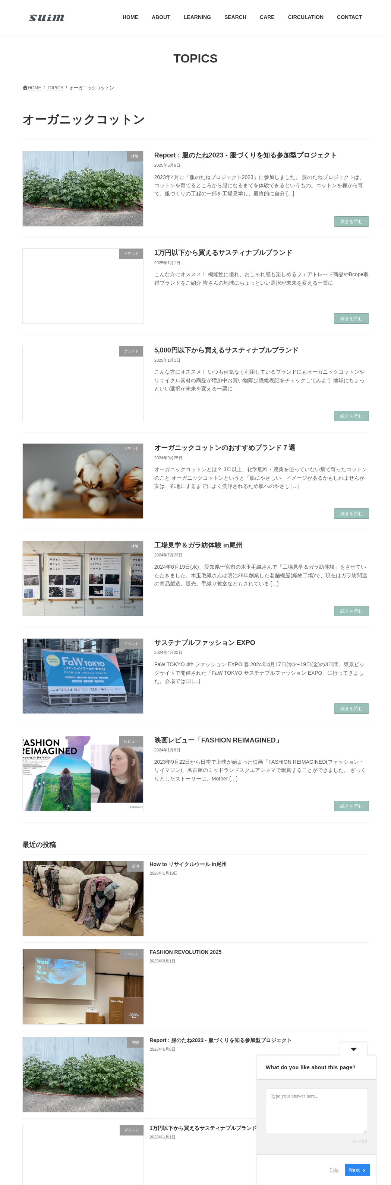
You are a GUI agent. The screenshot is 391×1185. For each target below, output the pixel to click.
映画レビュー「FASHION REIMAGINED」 (218, 740)
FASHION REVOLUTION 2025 (185, 952)
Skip (334, 1170)
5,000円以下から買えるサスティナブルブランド (226, 350)
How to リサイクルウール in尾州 (188, 864)
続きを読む (351, 221)
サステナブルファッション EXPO (204, 642)
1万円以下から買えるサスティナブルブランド (223, 252)
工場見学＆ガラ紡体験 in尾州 (198, 545)
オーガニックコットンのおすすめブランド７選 (224, 447)
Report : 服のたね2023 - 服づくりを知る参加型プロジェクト (245, 155)
